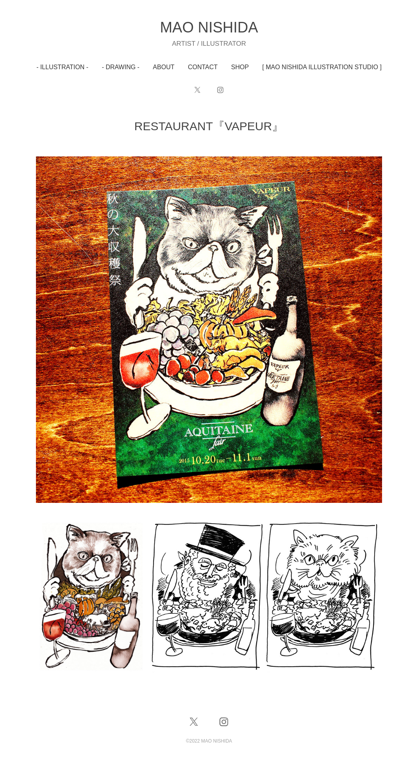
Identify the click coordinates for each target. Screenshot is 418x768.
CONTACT (203, 67)
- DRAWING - (120, 67)
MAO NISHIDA (209, 27)
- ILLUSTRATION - (62, 67)
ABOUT (163, 67)
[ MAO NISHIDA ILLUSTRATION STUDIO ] (322, 67)
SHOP (240, 67)
